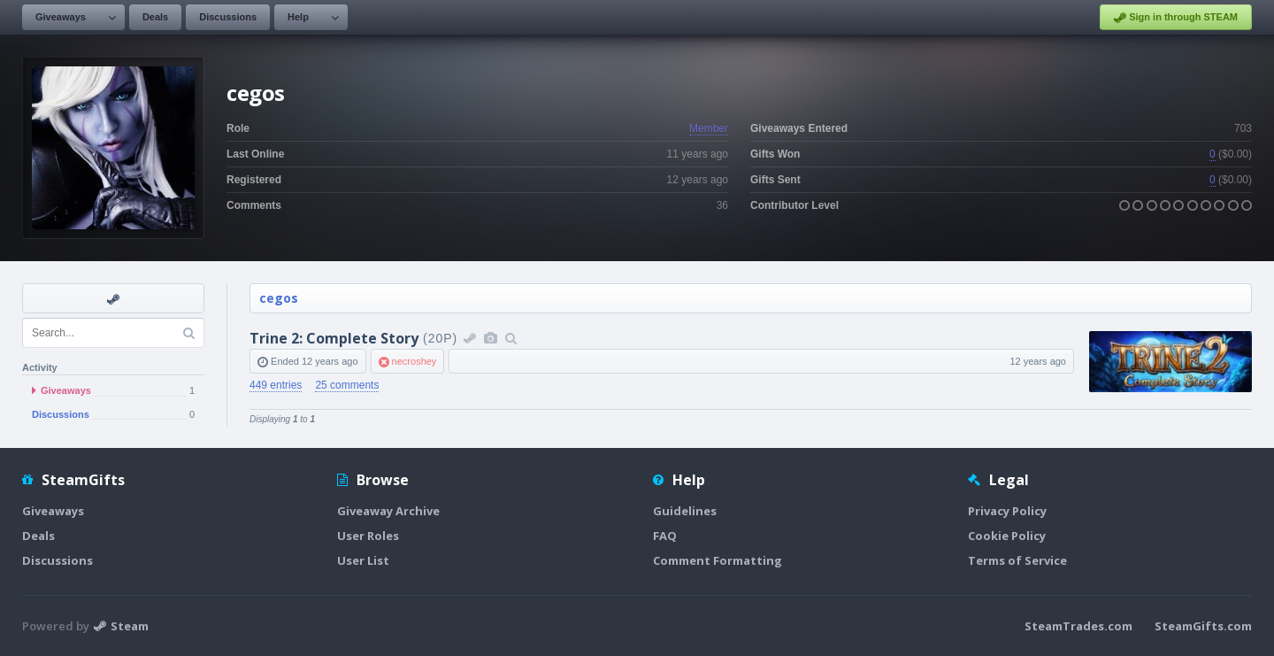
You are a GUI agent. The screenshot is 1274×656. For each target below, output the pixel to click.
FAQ (665, 536)
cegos (278, 297)
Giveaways (60, 17)
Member (708, 128)
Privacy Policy (1007, 511)
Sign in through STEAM (1176, 18)
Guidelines (685, 511)
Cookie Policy (1007, 536)
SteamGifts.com (1203, 626)
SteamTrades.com (1078, 626)
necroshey (414, 361)
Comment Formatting (717, 560)
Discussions (228, 17)
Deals (155, 17)
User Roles (368, 536)
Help (298, 17)
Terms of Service (1017, 560)
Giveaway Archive (388, 511)
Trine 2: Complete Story (333, 338)
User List (363, 560)
